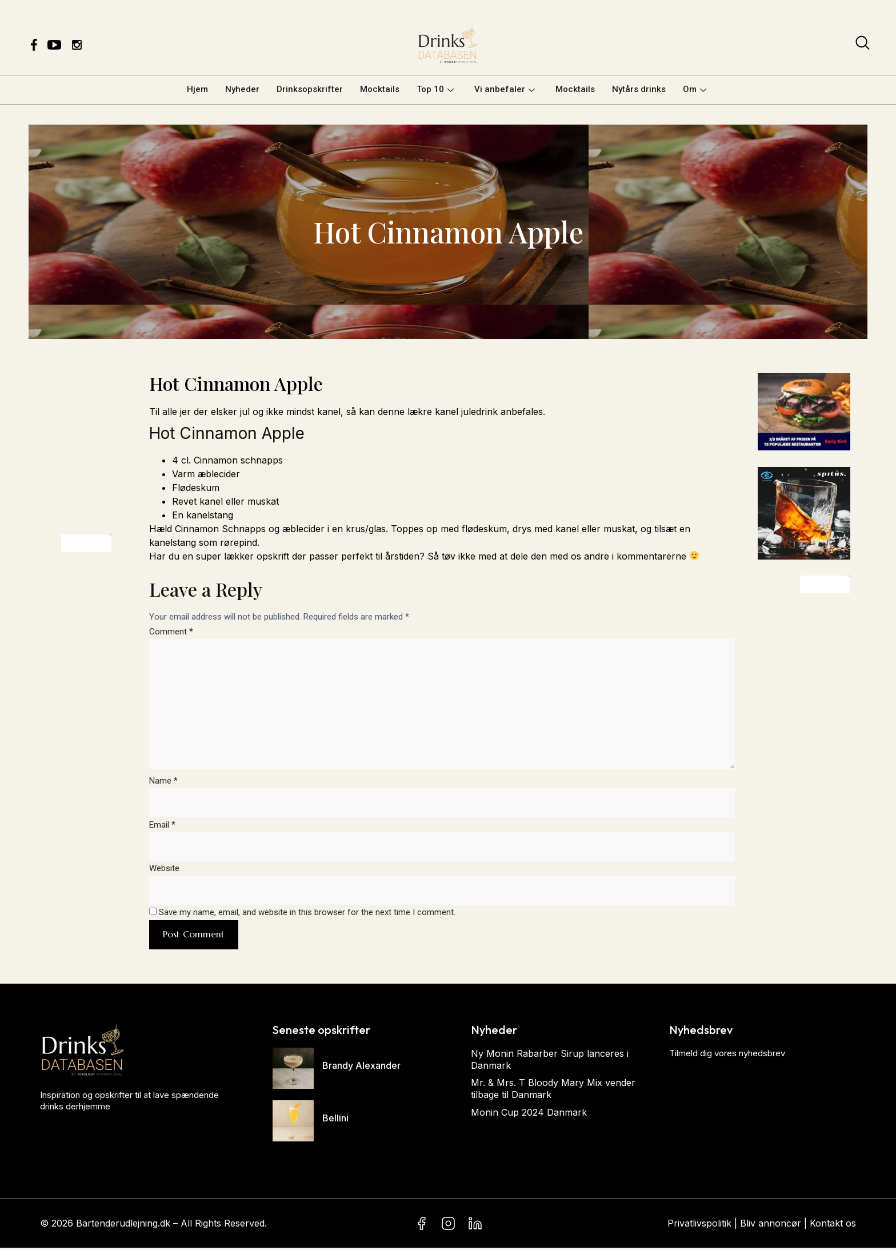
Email (162, 826)
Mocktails (379, 89)
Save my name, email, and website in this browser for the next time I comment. (307, 915)
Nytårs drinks (639, 89)
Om (694, 89)
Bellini (335, 1121)
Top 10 (435, 89)
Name (163, 782)
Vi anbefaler (504, 89)
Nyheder (242, 89)
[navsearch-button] (862, 45)
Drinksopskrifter (310, 89)
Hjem (197, 89)
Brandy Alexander (361, 1068)
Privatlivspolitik (699, 1225)
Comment (171, 631)
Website (164, 870)
